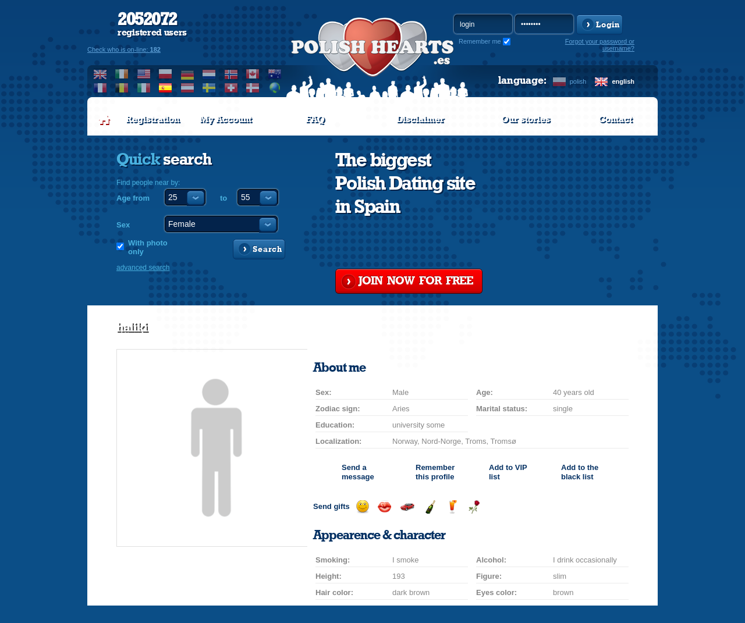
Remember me (480, 41)
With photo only (148, 247)
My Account (225, 119)
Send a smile (362, 507)
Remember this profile (435, 472)
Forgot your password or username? (599, 45)
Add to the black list (579, 472)
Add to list (508, 472)
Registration (152, 119)
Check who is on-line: (124, 49)
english (623, 81)
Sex (123, 224)
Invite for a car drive (407, 507)
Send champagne (430, 507)
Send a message (358, 472)
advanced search (142, 268)
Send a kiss (384, 507)
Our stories (525, 119)
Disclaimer (420, 119)
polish (578, 81)
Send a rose (474, 507)
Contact (615, 119)
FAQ (315, 119)
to (223, 198)
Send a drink (452, 507)
